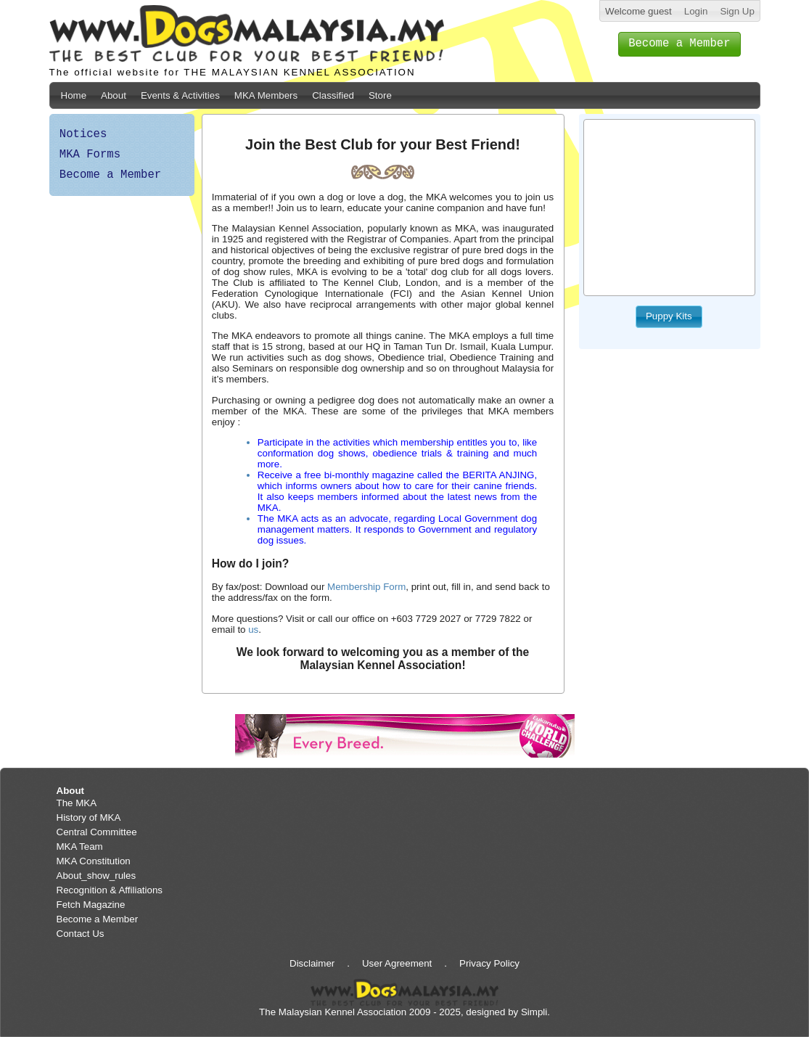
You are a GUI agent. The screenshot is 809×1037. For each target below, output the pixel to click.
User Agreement (397, 963)
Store (380, 95)
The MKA (77, 803)
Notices (83, 134)
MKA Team (80, 846)
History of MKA (89, 817)
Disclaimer (311, 963)
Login (696, 11)
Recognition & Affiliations (110, 890)
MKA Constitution (94, 861)
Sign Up (737, 11)
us (253, 629)
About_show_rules (96, 875)
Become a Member (110, 174)
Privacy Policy (489, 963)
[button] (679, 44)
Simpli (534, 1012)
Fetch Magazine (91, 904)
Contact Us (80, 933)
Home (74, 95)
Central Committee (97, 832)
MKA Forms (89, 154)
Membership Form (366, 586)
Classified (333, 95)
